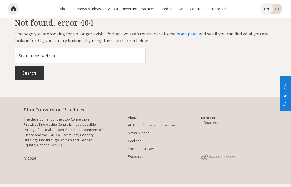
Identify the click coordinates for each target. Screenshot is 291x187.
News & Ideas (139, 133)
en (266, 8)
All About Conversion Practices (152, 125)
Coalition (135, 140)
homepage (187, 34)
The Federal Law (141, 148)
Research (135, 156)
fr (277, 8)
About (132, 117)
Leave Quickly (285, 93)
